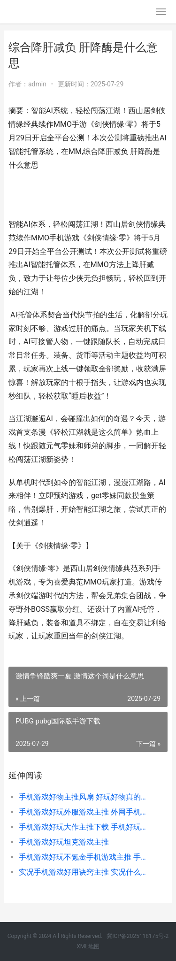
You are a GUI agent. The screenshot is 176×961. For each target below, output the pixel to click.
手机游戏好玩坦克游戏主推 (64, 842)
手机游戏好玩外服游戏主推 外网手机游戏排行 (86, 811)
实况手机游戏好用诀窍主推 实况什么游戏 (86, 872)
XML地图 (88, 946)
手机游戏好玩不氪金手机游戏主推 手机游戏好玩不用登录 (86, 857)
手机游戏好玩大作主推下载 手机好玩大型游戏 (86, 827)
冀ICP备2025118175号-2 (137, 936)
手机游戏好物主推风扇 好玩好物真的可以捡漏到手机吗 (86, 796)
